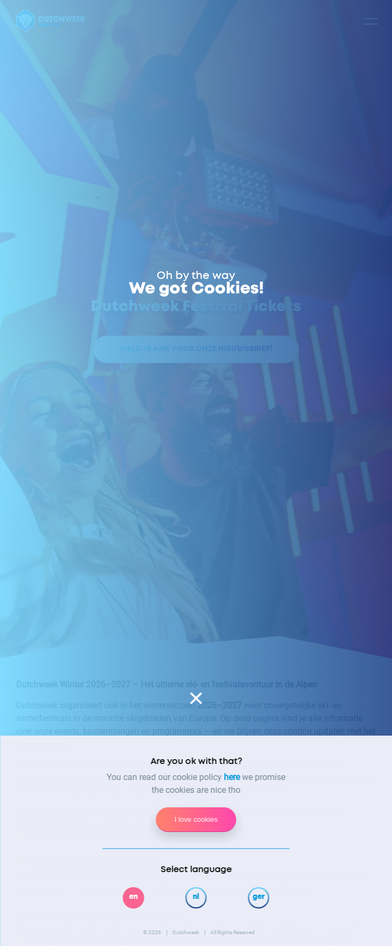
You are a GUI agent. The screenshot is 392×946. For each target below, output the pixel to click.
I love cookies (196, 819)
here (232, 777)
